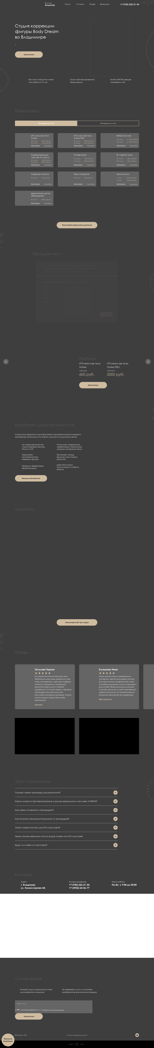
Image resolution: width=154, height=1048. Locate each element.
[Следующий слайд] (148, 361)
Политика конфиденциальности (77, 1035)
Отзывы (92, 4)
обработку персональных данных (53, 1010)
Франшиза (104, 4)
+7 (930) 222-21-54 (129, 4)
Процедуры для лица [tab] (108, 123)
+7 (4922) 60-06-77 (79, 887)
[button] (29, 54)
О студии (80, 4)
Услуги (68, 4)
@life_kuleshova (105, 699)
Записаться (29, 1016)
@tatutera (39, 705)
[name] (53, 1003)
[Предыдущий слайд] (6, 361)
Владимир (50, 5)
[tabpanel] (77, 167)
